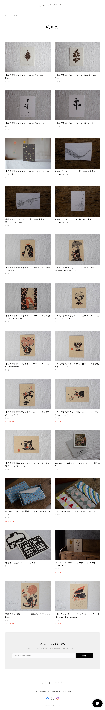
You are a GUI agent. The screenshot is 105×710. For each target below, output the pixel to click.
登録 (84, 656)
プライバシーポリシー (42, 691)
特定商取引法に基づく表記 (61, 691)
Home (7, 16)
